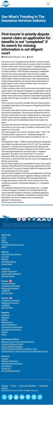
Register (4, 242)
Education (5, 317)
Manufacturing (7, 322)
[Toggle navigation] (48, 3)
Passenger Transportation (11, 330)
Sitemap (4, 386)
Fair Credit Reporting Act (10, 371)
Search (4, 247)
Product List (6, 368)
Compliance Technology (10, 286)
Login (3, 240)
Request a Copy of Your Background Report (17, 342)
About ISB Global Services (11, 254)
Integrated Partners (8, 262)
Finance (4, 332)
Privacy (13, 386)
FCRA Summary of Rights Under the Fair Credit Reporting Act (24, 351)
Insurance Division (8, 283)
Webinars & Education (9, 361)
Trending (4, 359)
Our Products (6, 366)
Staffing (4, 320)
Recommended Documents (11, 364)
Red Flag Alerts (7, 293)
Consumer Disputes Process (12, 344)
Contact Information (9, 271)
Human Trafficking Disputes (12, 347)
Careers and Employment (11, 274)
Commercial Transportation (11, 327)
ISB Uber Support (8, 276)
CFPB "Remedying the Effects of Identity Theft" (19, 349)
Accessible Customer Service (12, 245)
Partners (4, 259)
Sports (4, 334)
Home (3, 237)
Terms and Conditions (27, 386)
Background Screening (10, 288)
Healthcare (5, 315)
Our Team (5, 257)
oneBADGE (5, 291)
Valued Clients (6, 264)
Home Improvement (9, 325)
